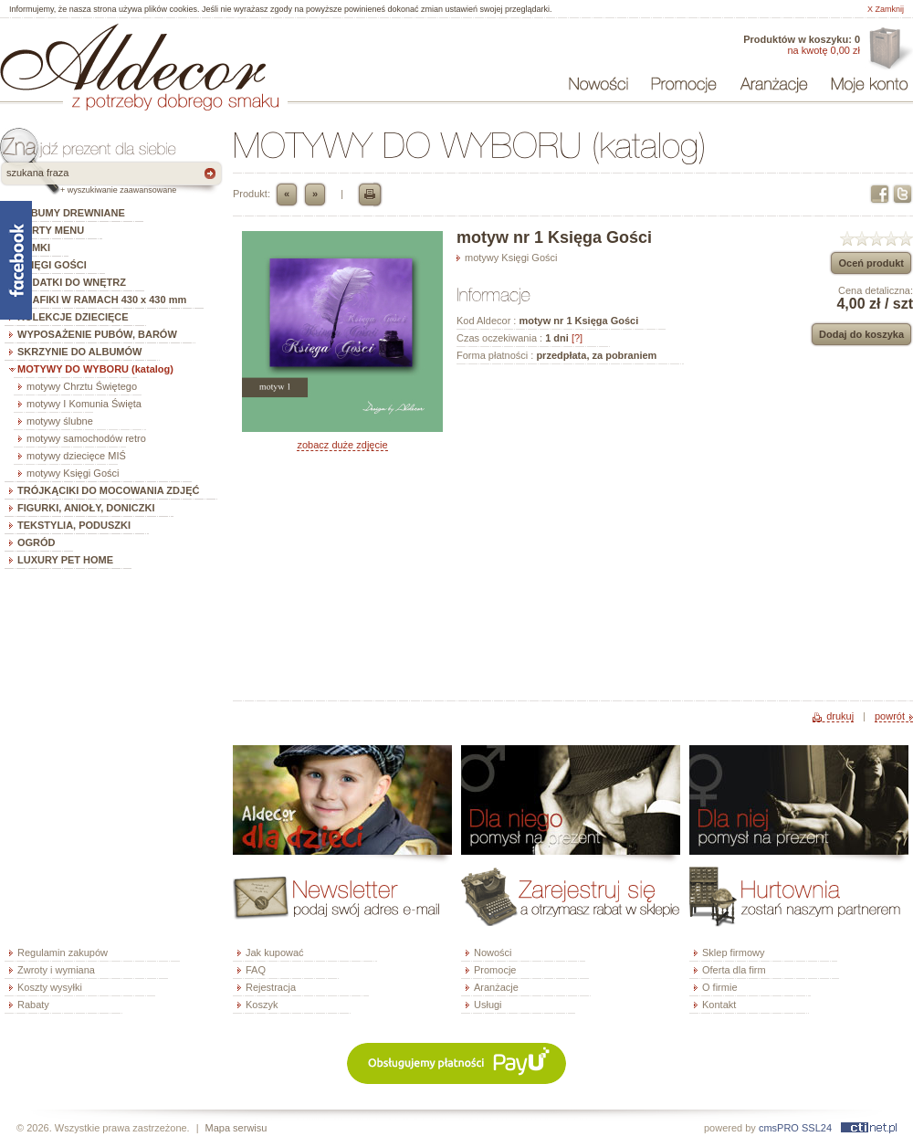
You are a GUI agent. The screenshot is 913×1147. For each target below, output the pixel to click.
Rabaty (33, 1004)
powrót (890, 715)
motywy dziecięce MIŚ (76, 455)
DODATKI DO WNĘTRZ (71, 282)
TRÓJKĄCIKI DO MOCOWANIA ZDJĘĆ (108, 490)
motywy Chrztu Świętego (81, 386)
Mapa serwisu (236, 1127)
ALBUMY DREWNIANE (71, 212)
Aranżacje (496, 987)
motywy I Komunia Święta (84, 403)
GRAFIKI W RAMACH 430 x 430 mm (101, 299)
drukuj (840, 715)
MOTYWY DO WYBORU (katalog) (95, 368)
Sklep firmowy (733, 952)
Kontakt (719, 1004)
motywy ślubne (59, 421)
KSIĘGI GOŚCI (52, 264)
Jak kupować (275, 952)
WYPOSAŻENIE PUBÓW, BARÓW (97, 334)
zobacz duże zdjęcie (342, 444)
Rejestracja (271, 987)
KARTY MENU (50, 230)
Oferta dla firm (889, 49)
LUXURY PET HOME (65, 559)
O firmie (720, 987)
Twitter (902, 194)
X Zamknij (885, 9)
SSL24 (817, 1127)
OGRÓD (36, 542)
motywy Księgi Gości (72, 473)
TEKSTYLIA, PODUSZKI (74, 525)
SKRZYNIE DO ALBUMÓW (79, 351)
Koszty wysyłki (49, 987)
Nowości (493, 952)
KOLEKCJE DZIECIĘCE (73, 316)
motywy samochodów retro (86, 438)
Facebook (879, 194)
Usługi (488, 1004)
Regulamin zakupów (62, 952)
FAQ (256, 969)
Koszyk (262, 1004)
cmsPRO (779, 1127)
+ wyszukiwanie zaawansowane (118, 190)
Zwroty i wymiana (56, 969)
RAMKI (33, 247)
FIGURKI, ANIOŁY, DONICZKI (86, 507)
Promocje (495, 969)
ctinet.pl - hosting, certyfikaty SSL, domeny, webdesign (869, 1127)
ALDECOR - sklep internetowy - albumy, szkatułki (133, 56)
